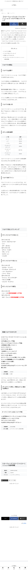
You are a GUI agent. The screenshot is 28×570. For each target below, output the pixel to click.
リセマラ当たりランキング (10, 53)
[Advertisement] (14, 212)
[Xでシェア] (5, 24)
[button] (22, 24)
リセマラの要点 (7, 51)
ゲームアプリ (5, 480)
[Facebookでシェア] (14, 24)
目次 (12, 48)
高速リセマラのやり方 (9, 55)
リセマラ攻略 (12, 480)
